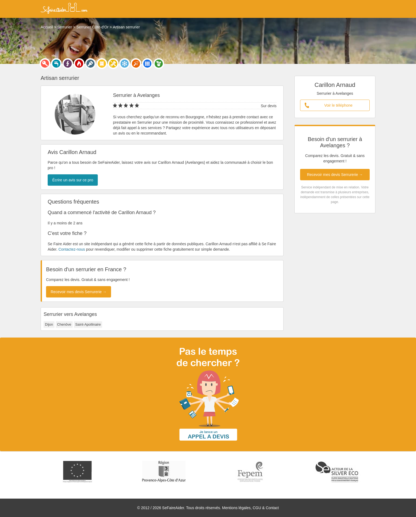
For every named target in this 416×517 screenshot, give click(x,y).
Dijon (49, 324)
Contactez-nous (71, 249)
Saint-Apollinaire (88, 324)
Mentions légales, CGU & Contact (250, 508)
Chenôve (64, 324)
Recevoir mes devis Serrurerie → (335, 174)
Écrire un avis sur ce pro (72, 180)
